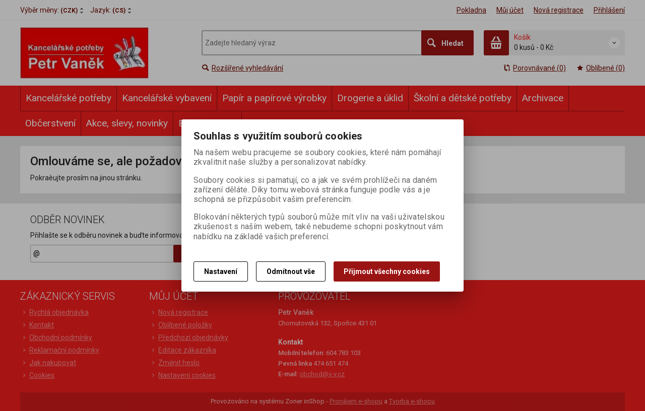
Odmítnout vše (291, 271)
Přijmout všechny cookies (387, 271)
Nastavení (220, 271)
